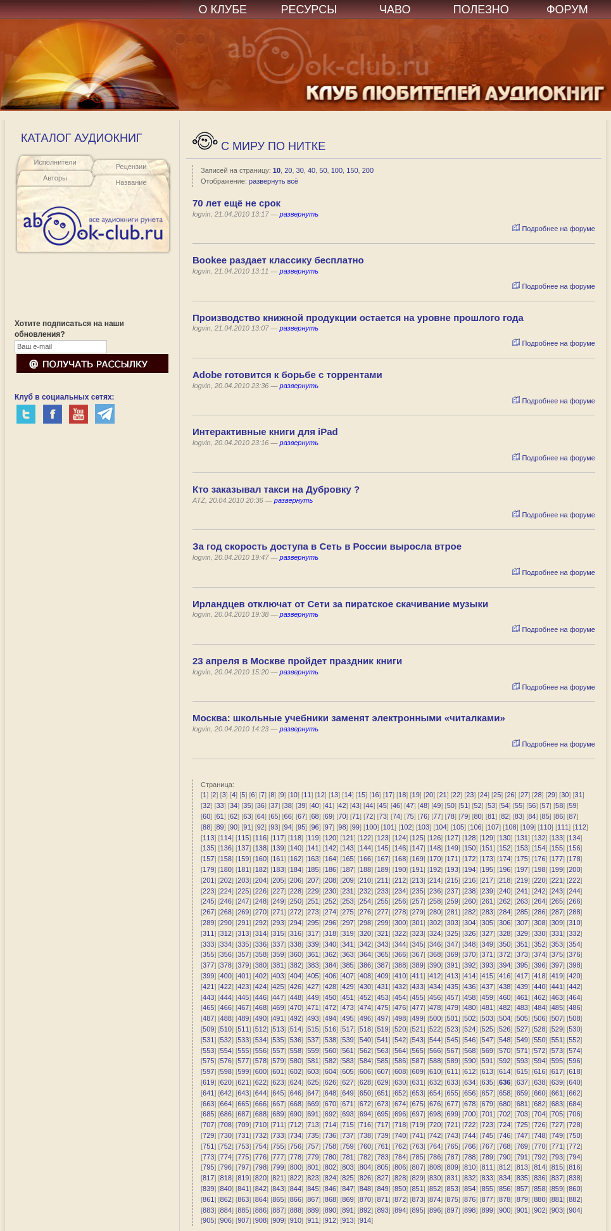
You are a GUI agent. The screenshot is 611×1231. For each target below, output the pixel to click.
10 (276, 170)
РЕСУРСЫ (308, 9)
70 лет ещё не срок (236, 203)
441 (557, 986)
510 (226, 1029)
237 (452, 891)
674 (400, 1104)
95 (301, 827)
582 (330, 1060)
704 (539, 1114)
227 (278, 891)
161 (278, 858)
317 (312, 933)
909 (278, 1220)
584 (365, 1060)
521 (417, 1029)
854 (470, 1188)
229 (312, 891)
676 (435, 1104)
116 (261, 838)
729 (208, 1135)
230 (330, 891)
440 (539, 986)
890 (330, 1210)
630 (400, 1082)
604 (330, 1071)
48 (423, 805)
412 (435, 976)
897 (452, 1210)
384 (330, 965)
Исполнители (55, 162)
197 (522, 869)
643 (243, 1093)
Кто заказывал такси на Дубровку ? (276, 489)
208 (330, 880)
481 (487, 1007)
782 (365, 1157)
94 (288, 827)
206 (295, 880)
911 (312, 1220)
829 (417, 1178)
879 (522, 1199)
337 (278, 944)
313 (243, 933)
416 (504, 976)
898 (470, 1210)
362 (330, 954)
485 (557, 1007)
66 (288, 816)
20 (288, 170)
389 (417, 965)
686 (226, 1114)
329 (522, 933)
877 (487, 1199)
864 (261, 1199)
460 (504, 997)
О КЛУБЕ (223, 9)
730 (226, 1135)
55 (518, 805)
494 (330, 1018)
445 (243, 997)
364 (365, 954)
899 (487, 1210)
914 (365, 1220)
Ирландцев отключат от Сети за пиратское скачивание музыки (340, 603)
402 (261, 976)
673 (382, 1104)
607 (382, 1071)
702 (504, 1114)
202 (226, 880)
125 (417, 838)
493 (312, 1018)
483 (522, 1007)
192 (435, 869)
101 (388, 827)
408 (365, 976)
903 (557, 1210)
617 (557, 1071)
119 (312, 838)
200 (368, 170)
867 (312, 1199)
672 (365, 1104)
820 (261, 1178)
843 (278, 1188)
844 (295, 1188)
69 (328, 816)
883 (208, 1210)
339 (312, 944)
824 (330, 1178)
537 (312, 1040)
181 (243, 869)
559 (312, 1050)
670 (330, 1104)
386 (365, 965)
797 (243, 1167)
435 (452, 986)
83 (518, 816)
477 (417, 1007)
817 (208, 1178)
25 (497, 795)
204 (261, 880)
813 (522, 1167)
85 (546, 816)
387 (382, 965)
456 (435, 997)
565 (417, 1050)
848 (365, 1188)
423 (243, 986)
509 (208, 1029)
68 (314, 816)
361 (312, 954)
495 (347, 1018)
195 (487, 869)
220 (539, 880)
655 (452, 1093)
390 (435, 965)
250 (295, 901)
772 (574, 1146)
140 (295, 848)
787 (452, 1157)
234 (400, 891)
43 (356, 805)
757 (312, 1146)
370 (470, 954)
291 (243, 922)
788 (470, 1157)
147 (417, 848)
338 (295, 944)
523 (452, 1029)
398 (574, 965)
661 (557, 1093)
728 (574, 1124)
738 (365, 1135)
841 (243, 1188)
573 (557, 1050)
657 (487, 1093)
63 (247, 816)
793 (557, 1157)
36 (261, 805)
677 (452, 1104)
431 (382, 986)
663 (208, 1104)
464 (574, 997)
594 (539, 1060)
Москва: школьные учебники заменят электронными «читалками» (348, 717)
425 (278, 986)
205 (278, 880)
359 (278, 954)
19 (416, 795)
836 (539, 1178)
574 (574, 1050)
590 (470, 1060)
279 (417, 912)
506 (539, 1018)
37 (274, 805)
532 (226, 1040)
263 (522, 901)
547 (487, 1040)
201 (208, 880)
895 (417, 1210)
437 (487, 986)
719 (417, 1124)
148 (435, 848)
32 (206, 805)
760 (365, 1146)
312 (226, 933)
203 (243, 880)
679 (487, 1104)
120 (330, 838)
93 (274, 827)
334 (226, 944)
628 (365, 1082)
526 (504, 1029)
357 (243, 954)
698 (435, 1114)
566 (435, 1050)
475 (382, 1007)
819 (243, 1178)
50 (323, 170)
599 (243, 1071)
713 (312, 1124)
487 (208, 1018)
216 (470, 880)
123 (382, 838)
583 (347, 1060)
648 (330, 1093)
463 (557, 997)
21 (442, 795)
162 (295, 858)
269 (243, 912)
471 (312, 1007)
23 (470, 795)
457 (452, 997)
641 (208, 1093)
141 (312, 848)
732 (261, 1135)
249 (278, 901)
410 (400, 976)
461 (522, 997)
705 (557, 1114)
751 (208, 1146)
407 (347, 976)
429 (347, 986)
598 (226, 1071)
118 (295, 838)
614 (504, 1071)
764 (435, 1146)
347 (452, 944)
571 (522, 1050)
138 (261, 848)
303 (452, 922)
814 (539, 1167)
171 (452, 858)
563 (382, 1050)
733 (278, 1135)
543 (417, 1040)
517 (347, 1029)
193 (452, 869)
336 (261, 944)
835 (522, 1178)
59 (572, 805)
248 (261, 901)
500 (435, 1018)
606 (365, 1071)
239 (487, 891)
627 (347, 1082)
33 (220, 805)
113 (208, 838)
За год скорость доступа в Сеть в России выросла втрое (327, 546)
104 (440, 827)
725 (522, 1124)
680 (504, 1104)
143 (347, 848)
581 (312, 1060)
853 (452, 1188)
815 (557, 1167)
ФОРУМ (567, 9)
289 (208, 922)
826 (365, 1178)
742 (435, 1135)
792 (539, 1157)
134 (574, 838)
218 (504, 880)
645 (278, 1093)
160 (261, 858)
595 (557, 1060)
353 (557, 944)
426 (295, 986)
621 (243, 1082)
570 (504, 1050)
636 (504, 1082)
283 (487, 912)
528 (539, 1029)
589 (452, 1060)
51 (464, 805)
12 (321, 795)
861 (208, 1199)
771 (557, 1146)
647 (312, 1093)
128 (470, 838)
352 (539, 944)
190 (400, 869)
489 (243, 1018)
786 (435, 1157)
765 (452, 1146)
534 (261, 1040)
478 (435, 1007)
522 (435, 1029)
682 (539, 1104)
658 (504, 1093)
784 (400, 1157)
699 (452, 1114)
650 (365, 1093)
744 (470, 1135)
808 (435, 1167)
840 (226, 1188)
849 (382, 1188)
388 (400, 965)
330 (539, 933)
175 (522, 858)
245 (208, 901)
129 (487, 838)
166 (365, 858)
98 (342, 827)
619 (208, 1082)
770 (539, 1146)
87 (572, 816)
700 (470, 1114)
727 (557, 1124)
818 (226, 1178)
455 (417, 997)
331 (557, 933)
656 (470, 1093)
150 (352, 170)
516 (330, 1029)
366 (400, 954)
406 (330, 976)
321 (382, 933)
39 (301, 805)
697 (417, 1114)
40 (311, 170)
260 (470, 901)
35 (247, 805)
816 (574, 1167)
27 (524, 795)
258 (435, 901)
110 (545, 827)
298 (365, 922)
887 (278, 1210)
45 (383, 805)
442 (574, 986)
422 (226, 986)
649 (347, 1093)
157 (208, 858)
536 (295, 1040)
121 (347, 838)
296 (330, 922)
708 (226, 1124)
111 (563, 827)
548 (504, 1040)
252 (330, 901)
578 (261, 1060)
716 (365, 1124)
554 (226, 1050)
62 (233, 816)
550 (539, 1040)
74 (396, 816)
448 (295, 997)
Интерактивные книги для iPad (265, 431)
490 (261, 1018)
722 (470, 1124)
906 (226, 1220)
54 (504, 805)
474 (365, 1007)
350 (504, 944)
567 (452, 1050)
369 (452, 954)
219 (522, 880)
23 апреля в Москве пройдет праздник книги (297, 660)
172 (470, 858)
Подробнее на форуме (553, 228)
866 (295, 1199)
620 (226, 1082)
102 (406, 827)
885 (243, 1210)
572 (539, 1050)
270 (261, 912)
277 (382, 912)
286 (539, 912)
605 (347, 1071)
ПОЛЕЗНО (481, 9)
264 (539, 901)
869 (347, 1199)
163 (312, 858)
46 (396, 805)
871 (382, 1199)
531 (208, 1040)
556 (261, 1050)
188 (365, 869)
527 (522, 1029)
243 (557, 891)
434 (435, 986)
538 (330, 1040)
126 (435, 838)
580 (295, 1060)
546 (470, 1040)
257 (417, 901)
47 (409, 805)
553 (208, 1050)
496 (365, 1018)
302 (435, 922)
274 (330, 912)
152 (504, 848)
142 (330, 848)
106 (475, 827)
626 (330, 1082)
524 (470, 1029)
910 (295, 1220)
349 (487, 944)
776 (261, 1157)
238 (470, 891)
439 (522, 986)
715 (347, 1124)
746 (504, 1135)
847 (347, 1188)
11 (307, 795)
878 (504, 1199)
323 (417, 933)
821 (278, 1178)
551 (557, 1040)
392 (470, 965)
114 (226, 838)
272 (295, 912)
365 (382, 954)
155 (557, 848)
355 (208, 954)
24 (484, 795)
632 (435, 1082)
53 (491, 805)
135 (208, 848)
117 (278, 838)
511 (243, 1029)
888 (295, 1210)
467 (243, 1007)
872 (400, 1199)
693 (347, 1114)
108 (510, 827)
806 (400, 1167)
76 (423, 816)
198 (539, 869)
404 (295, 976)
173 (487, 858)
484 (539, 1007)
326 (470, 933)
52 (478, 805)
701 (487, 1114)
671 (347, 1104)
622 (261, 1082)
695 (382, 1114)
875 (452, 1199)
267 (208, 912)
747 (522, 1135)
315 (278, 933)
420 (574, 976)
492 (295, 1018)
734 (295, 1135)
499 (417, 1018)
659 (522, 1093)
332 (574, 933)
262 (504, 901)
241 (522, 891)
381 (278, 965)
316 (295, 933)
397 (557, 965)
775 (243, 1157)
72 (369, 816)
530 (574, 1029)
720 (435, 1124)
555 (243, 1050)
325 (452, 933)
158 (226, 858)
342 (365, 944)
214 (435, 880)
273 (312, 912)
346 (435, 944)
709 (243, 1124)
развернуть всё (273, 181)
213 (417, 880)
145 (382, 848)
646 (295, 1093)
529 (557, 1029)
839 (208, 1188)
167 (382, 858)
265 (557, 901)
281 (452, 912)
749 (557, 1135)
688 (261, 1114)
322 (400, 933)
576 (226, 1060)
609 (417, 1071)
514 (295, 1029)
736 (330, 1135)
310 (574, 922)
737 (347, 1135)
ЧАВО (394, 9)
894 (400, 1210)
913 (347, 1220)
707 (208, 1124)
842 (261, 1188)
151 (487, 848)
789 (487, 1157)
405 (312, 976)
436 (470, 986)
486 (574, 1007)
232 (365, 891)
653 (417, 1093)
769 (522, 1146)
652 (400, 1093)
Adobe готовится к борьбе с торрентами (287, 374)
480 (470, 1007)
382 (295, 965)
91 (247, 827)
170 (435, 858)
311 (208, 933)
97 (328, 827)
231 (347, 891)
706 (574, 1114)
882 (574, 1199)
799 (278, 1167)
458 (470, 997)
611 (452, 1071)
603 (312, 1071)
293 (278, 922)
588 (435, 1060)
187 (347, 869)
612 (470, 1071)
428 (330, 986)
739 (382, 1135)
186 (330, 869)
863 (243, 1199)
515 (312, 1029)
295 (312, 922)
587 (417, 1060)
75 (409, 816)
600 (261, 1071)
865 (278, 1199)
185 (312, 869)
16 (375, 795)
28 (537, 795)
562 (365, 1050)
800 (295, 1167)
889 (312, 1210)
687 (243, 1114)
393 (487, 965)
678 (470, 1104)
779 (312, 1157)
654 (435, 1093)
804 (365, 1167)
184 (295, 869)
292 (261, 922)
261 (487, 901)
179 (208, 869)
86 (559, 816)
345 (417, 944)
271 (278, 912)
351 (522, 944)
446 (261, 997)
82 (504, 816)
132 (539, 838)
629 (382, 1082)
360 (295, 954)
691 (312, 1114)
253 (347, 901)
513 (278, 1029)
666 (261, 1104)
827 (382, 1178)
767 (487, 1146)
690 (295, 1114)
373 (522, 954)
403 (278, 976)
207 (312, 880)
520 (400, 1029)
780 (330, 1157)
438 (504, 986)
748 (539, 1135)
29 (551, 795)
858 (539, 1188)
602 (295, 1071)
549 (522, 1040)
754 (261, 1146)
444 (226, 997)
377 (208, 965)
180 (226, 869)
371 (487, 954)
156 (574, 848)
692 (330, 1114)
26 (510, 795)
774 (226, 1157)
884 (226, 1210)
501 (452, 1018)
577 (243, 1060)
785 (417, 1157)
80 (478, 816)
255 (382, 901)
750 (574, 1135)
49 (437, 805)
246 (226, 901)
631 (417, 1082)
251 (312, 901)
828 (400, 1178)
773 (208, 1157)
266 (574, 901)
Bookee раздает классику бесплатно (278, 260)
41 (328, 805)
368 (435, 954)
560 (330, 1050)
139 (278, 848)
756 (295, 1146)
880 (539, 1199)
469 (278, 1007)
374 (539, 954)
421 (208, 986)
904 (574, 1210)
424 (261, 986)
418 (539, 976)
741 (417, 1135)
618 (574, 1071)
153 (522, 848)
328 (504, 933)
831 (452, 1178)
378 (226, 965)
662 (574, 1093)
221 (557, 880)
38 (288, 805)
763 (417, 1146)
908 (261, 1220)
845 (312, 1188)
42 (342, 805)
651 (382, 1093)
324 (435, 933)
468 (261, 1007)
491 (278, 1018)
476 (400, 1007)
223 (208, 891)
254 (365, 901)
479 (452, 1007)
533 (243, 1040)
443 (208, 997)
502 (470, 1018)
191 (417, 869)
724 (504, 1124)
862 (226, 1199)
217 (487, 880)
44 (369, 805)
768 (504, 1146)
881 (557, 1199)
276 (365, 912)
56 (532, 805)
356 (226, 954)
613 (487, 1071)
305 (487, 922)
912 (330, 1220)
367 (417, 954)
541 (382, 1040)
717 (382, 1124)
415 (487, 976)
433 (417, 986)
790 (504, 1157)
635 (487, 1082)
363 (347, 954)
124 (400, 838)
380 (261, 965)
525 (487, 1029)
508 (574, 1018)
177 (557, 858)
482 (504, 1007)
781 (347, 1157)
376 (574, 954)
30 (300, 170)
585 (382, 1060)
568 (470, 1050)
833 (487, 1178)
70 (342, 816)
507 (557, 1018)
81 (491, 816)
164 (330, 858)
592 (504, 1060)
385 (347, 965)
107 (493, 827)
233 (382, 891)
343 (382, 944)
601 (278, 1071)
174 (504, 858)
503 (487, 1018)
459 (487, 997)
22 (456, 795)
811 (487, 1167)
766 (470, 1146)
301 (417, 922)
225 (243, 891)
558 (295, 1050)
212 (400, 880)
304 (470, 922)
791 (522, 1157)
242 (539, 891)
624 (295, 1082)
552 (574, 1040)
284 (504, 912)
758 (330, 1146)
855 (487, 1188)
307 (522, 922)
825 (347, 1178)
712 (295, 1124)
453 (382, 997)
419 (557, 976)
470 (295, 1007)
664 (226, 1104)
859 (557, 1188)
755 (278, 1146)
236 (435, 891)
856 (504, 1188)
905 (208, 1220)
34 (233, 805)
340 (330, 944)
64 (261, 816)
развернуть (299, 214)
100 (337, 170)
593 (522, 1060)
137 (243, 848)
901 (522, 1210)
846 (330, 1188)
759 (347, 1146)
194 (470, 869)
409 (382, 976)
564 (400, 1050)
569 (487, 1050)
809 (452, 1167)
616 (539, 1071)
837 (557, 1178)
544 (435, 1040)
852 (435, 1188)
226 (261, 891)
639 (557, 1082)
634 (470, 1082)
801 (312, 1167)
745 (487, 1135)
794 (574, 1157)
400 (226, 976)
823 (312, 1178)
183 (278, 869)
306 (504, 922)
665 (243, 1104)
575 (208, 1060)
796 (226, 1167)
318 (330, 933)
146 (400, 848)
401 (243, 976)
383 (312, 965)
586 (400, 1060)
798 (261, 1167)
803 (347, 1167)
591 (487, 1060)
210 (365, 880)
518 (365, 1029)
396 (539, 965)
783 (382, 1157)
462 (539, 997)
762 (400, 1146)
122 (365, 838)
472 (330, 1007)
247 (243, 901)
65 (274, 816)
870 (365, 1199)
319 (347, 933)
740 (400, 1135)
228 (295, 891)
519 (382, 1029)
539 (347, 1040)
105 (458, 827)
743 (452, 1135)
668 (295, 1104)
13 (334, 795)
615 (522, 1071)
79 (464, 816)
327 (487, 933)
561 (347, 1050)
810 (470, 1167)
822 (295, 1178)
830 (435, 1178)
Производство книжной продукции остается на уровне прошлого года (358, 317)
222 (574, 880)
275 (347, 912)
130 (504, 838)
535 (278, 1040)
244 (574, 891)
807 (417, 1167)
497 (382, 1018)
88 (206, 827)
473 (347, 1007)
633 (452, 1082)
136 (226, 848)
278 (400, 912)
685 (208, 1114)
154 (539, 848)
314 (261, 933)
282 (470, 912)
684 (574, 1104)
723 (487, 1124)
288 (574, 912)
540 (365, 1040)
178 (574, 858)
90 (233, 827)
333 (208, 944)
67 (301, 816)
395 (522, 965)
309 (557, 922)
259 (452, 901)
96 (314, 827)
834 (504, 1178)
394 (504, 965)
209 (347, 880)
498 (400, 1018)
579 (278, 1060)
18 (402, 795)
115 (243, 838)
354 (574, 944)
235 (417, 891)
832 (470, 1178)
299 (382, 922)
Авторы (55, 178)
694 (365, 1114)
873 (417, 1199)
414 (470, 976)
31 (579, 795)
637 (522, 1082)
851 (417, 1188)
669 (312, 1104)
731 (243, 1135)
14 (347, 795)
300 (400, 922)
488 (226, 1018)
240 (504, 891)
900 (504, 1210)
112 (580, 827)
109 (528, 827)
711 (278, 1124)
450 (330, 997)
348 (470, 944)
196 (504, 869)
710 (261, 1124)
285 (522, 912)
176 (539, 858)
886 (261, 1210)
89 (220, 827)
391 (452, 965)
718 (400, 1124)
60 (206, 816)
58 (559, 805)
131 (522, 838)
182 (261, 869)
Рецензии (131, 166)
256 (400, 901)
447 (278, 997)
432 (400, 986)
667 (278, 1104)
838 (574, 1178)
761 (382, 1146)
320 (365, 933)
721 (452, 1124)
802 (330, 1167)
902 (539, 1210)
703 (522, 1114)
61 (220, 816)
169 (417, 858)
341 (347, 944)
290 (226, 922)
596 (574, 1060)
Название (130, 182)
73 (383, 816)
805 (382, 1167)
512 (261, 1029)
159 (243, 858)
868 (330, 1199)
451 (347, 997)
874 (435, 1199)
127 (452, 838)
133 (557, 838)
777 (278, 1157)
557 (278, 1050)
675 (417, 1104)
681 (522, 1104)
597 (208, 1071)
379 (243, 965)
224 (226, 891)
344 (400, 944)
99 (356, 827)
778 (295, 1157)
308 (539, 922)
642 (226, 1093)
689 (278, 1114)
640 (574, 1082)
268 (226, 912)
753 (243, 1146)
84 (532, 816)
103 (423, 827)
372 (504, 954)
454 (400, 997)
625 (312, 1082)
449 (312, 997)
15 (361, 795)
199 (557, 869)
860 (574, 1188)
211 (382, 880)
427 (312, 986)
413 (452, 976)
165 (347, 858)
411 (417, 976)
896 (435, 1210)
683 (557, 1104)
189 (382, 869)
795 (208, 1167)
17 (389, 795)
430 (365, 986)
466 (226, 1007)
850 (400, 1188)
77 (437, 816)
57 (546, 805)
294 (295, 922)
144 (365, 848)
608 (400, 1071)
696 (400, 1114)
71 (356, 816)
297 (347, 922)
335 (243, 944)
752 (226, 1146)
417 (522, 976)
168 (400, 858)
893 (382, 1210)
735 (312, 1135)
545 (452, 1040)
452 (365, 997)
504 (504, 1018)
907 (243, 1220)
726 (539, 1124)
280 (435, 912)
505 (522, 1018)
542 (400, 1040)
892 (365, 1210)
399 (208, 976)
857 (522, 1188)
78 (451, 816)
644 (261, 1093)
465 (208, 1007)
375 (557, 954)
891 (347, 1210)
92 (261, 827)
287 (557, 912)
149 (452, 848)
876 (470, 1199)
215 (452, 880)
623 (278, 1082)
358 (261, 954)
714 (330, 1124)
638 (539, 1082)
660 (539, 1093)
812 (504, 1167)
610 (435, 1071)
